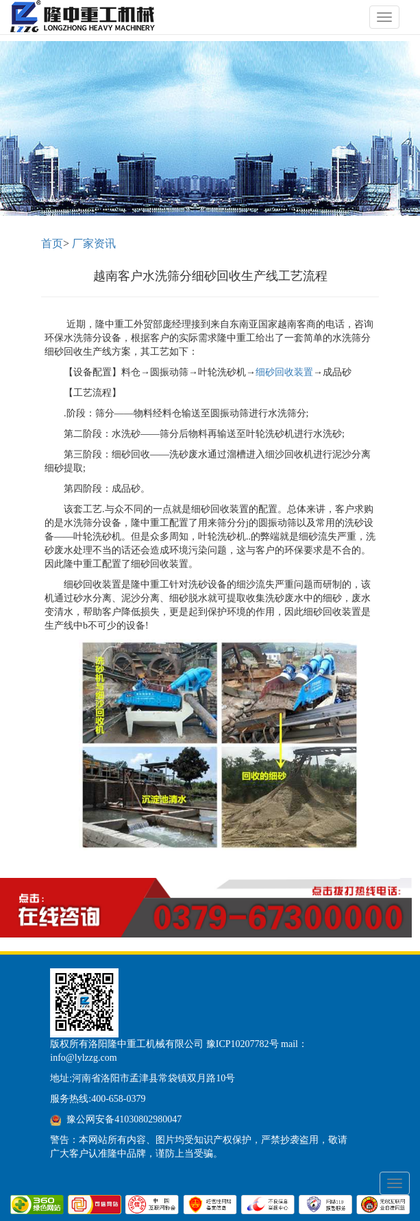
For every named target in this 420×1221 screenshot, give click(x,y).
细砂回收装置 (284, 372)
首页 (52, 243)
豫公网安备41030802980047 (124, 1119)
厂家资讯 (94, 243)
